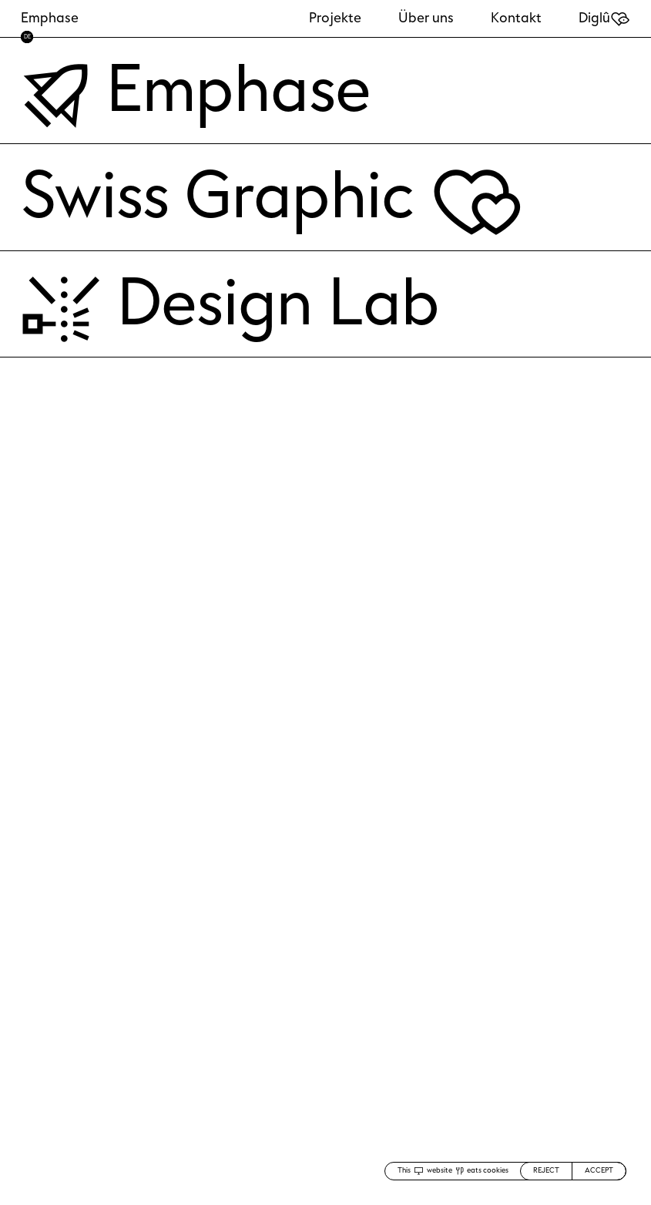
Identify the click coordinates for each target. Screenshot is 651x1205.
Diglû (604, 18)
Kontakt (516, 18)
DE (27, 36)
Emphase (50, 18)
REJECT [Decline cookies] (546, 1170)
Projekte (335, 18)
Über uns (426, 18)
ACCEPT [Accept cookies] (599, 1170)
